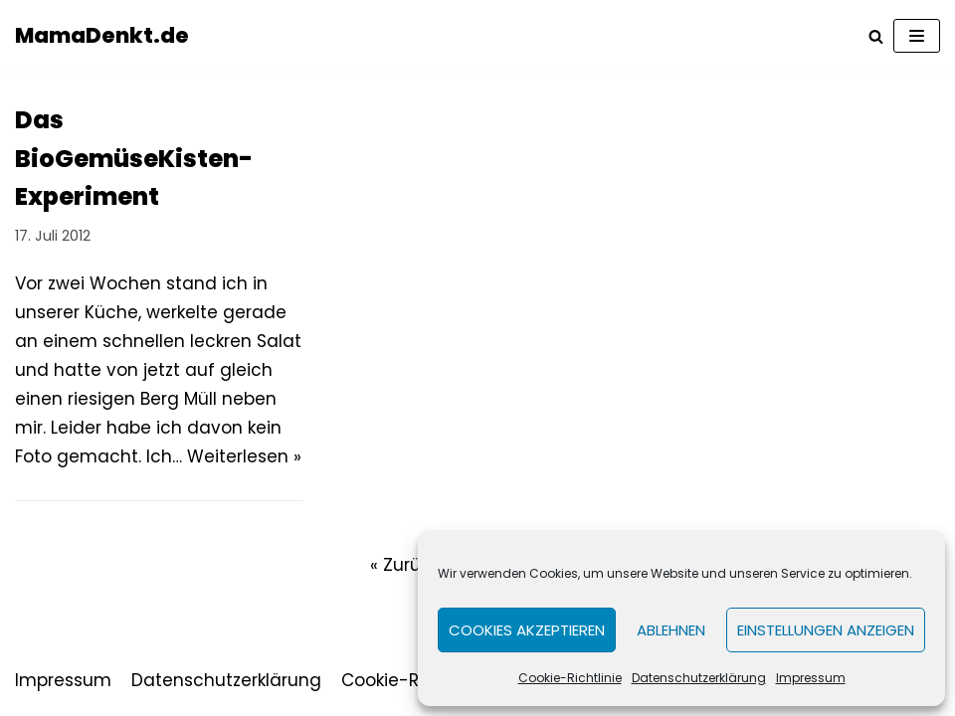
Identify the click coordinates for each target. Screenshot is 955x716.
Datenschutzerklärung (699, 677)
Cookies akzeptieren (527, 630)
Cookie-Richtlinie (570, 677)
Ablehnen (671, 630)
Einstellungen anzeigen (825, 630)
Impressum (811, 677)
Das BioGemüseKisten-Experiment (134, 158)
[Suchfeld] (875, 36)
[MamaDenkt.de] (102, 36)
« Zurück (405, 565)
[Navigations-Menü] (916, 36)
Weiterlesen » (244, 456)
